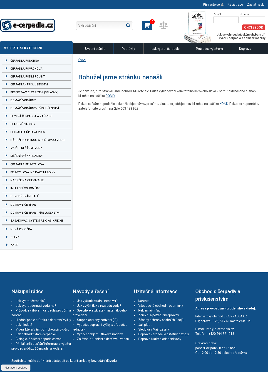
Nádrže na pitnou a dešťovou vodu (37, 140)
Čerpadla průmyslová (27, 164)
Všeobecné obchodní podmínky (160, 305)
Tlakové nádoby (22, 124)
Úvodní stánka (95, 49)
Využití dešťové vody (26, 148)
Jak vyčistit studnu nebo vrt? (97, 301)
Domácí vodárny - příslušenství (34, 108)
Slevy (15, 237)
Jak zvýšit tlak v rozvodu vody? (99, 305)
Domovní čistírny (23, 204)
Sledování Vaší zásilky (154, 329)
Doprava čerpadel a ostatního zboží (163, 334)
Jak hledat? (24, 324)
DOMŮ (110, 96)
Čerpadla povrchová (26, 68)
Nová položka (21, 229)
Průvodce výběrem (209, 49)
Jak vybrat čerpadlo (165, 49)
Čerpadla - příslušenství (29, 84)
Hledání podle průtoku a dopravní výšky (43, 320)
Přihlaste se (211, 4)
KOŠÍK (224, 104)
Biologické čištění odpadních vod (39, 339)
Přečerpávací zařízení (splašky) (34, 92)
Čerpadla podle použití (27, 76)
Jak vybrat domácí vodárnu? (36, 305)
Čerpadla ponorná (24, 60)
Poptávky (128, 49)
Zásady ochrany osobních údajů (161, 320)
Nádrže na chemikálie (27, 180)
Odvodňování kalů (24, 196)
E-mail (217, 14)
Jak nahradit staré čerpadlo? (36, 334)
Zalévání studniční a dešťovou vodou (103, 339)
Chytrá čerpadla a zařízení (31, 116)
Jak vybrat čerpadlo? (30, 301)
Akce (14, 244)
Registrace (235, 4)
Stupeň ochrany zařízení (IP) (97, 320)
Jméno (244, 14)
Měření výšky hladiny (26, 155)
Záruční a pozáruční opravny (158, 315)
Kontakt (143, 301)
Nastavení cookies (16, 367)
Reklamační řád (149, 310)
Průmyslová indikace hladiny (32, 172)
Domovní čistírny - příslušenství (35, 212)
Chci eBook (253, 27)
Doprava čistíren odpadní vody (159, 339)
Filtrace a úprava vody (27, 132)
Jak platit (144, 324)
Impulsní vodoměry (25, 188)
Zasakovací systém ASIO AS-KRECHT (36, 220)
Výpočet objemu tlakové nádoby (100, 334)
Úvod (82, 60)
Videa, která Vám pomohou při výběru (42, 329)
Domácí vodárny (23, 100)
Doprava (245, 49)
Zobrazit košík (147, 25)
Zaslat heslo (256, 4)
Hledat (128, 25)
